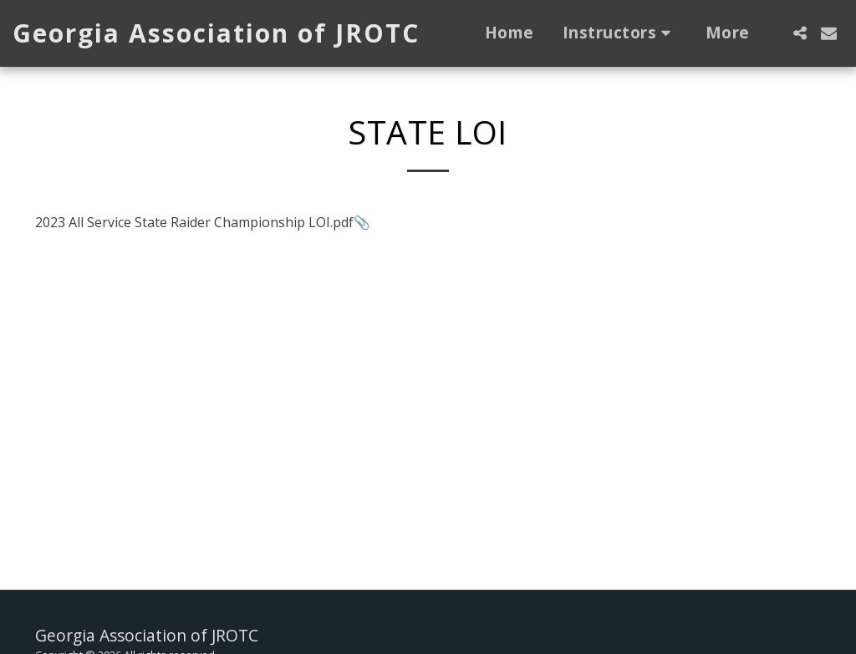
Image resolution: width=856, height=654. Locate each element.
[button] (620, 33)
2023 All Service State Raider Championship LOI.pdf (194, 222)
